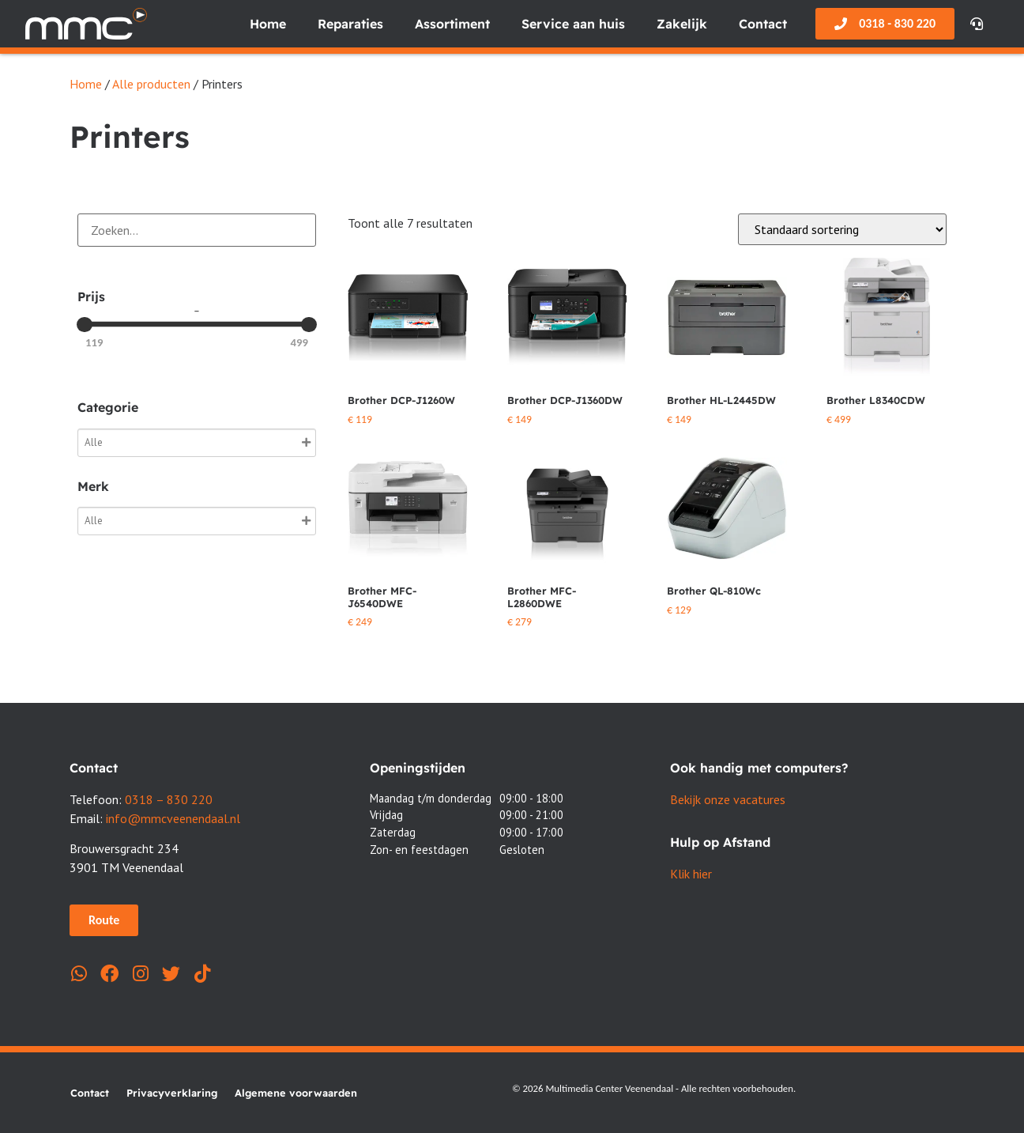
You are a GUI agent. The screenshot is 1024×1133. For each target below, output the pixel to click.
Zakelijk (682, 24)
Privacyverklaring (171, 1092)
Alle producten (151, 84)
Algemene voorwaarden (296, 1092)
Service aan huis (573, 24)
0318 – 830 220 (169, 799)
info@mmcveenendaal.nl (173, 818)
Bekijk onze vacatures (727, 799)
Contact (763, 24)
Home (268, 24)
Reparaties (350, 24)
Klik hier (691, 874)
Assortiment (452, 24)
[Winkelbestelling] (842, 229)
